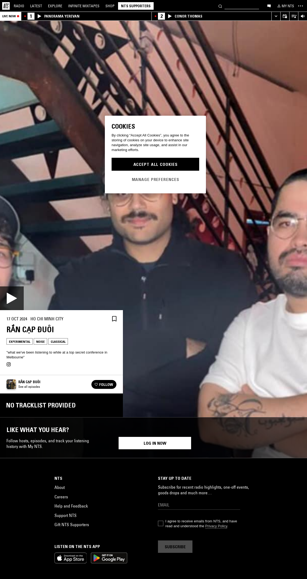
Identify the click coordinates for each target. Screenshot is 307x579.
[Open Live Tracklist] (293, 16)
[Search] (220, 5)
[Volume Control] (302, 16)
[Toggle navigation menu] (300, 6)
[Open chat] (269, 5)
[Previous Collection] (297, 480)
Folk (116, 519)
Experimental (19, 342)
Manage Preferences (155, 179)
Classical (58, 342)
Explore (55, 6)
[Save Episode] (114, 319)
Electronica (22, 528)
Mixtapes (83, 6)
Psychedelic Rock (166, 519)
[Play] (12, 298)
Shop (110, 6)
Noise (40, 342)
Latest (36, 6)
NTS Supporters (136, 6)
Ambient (72, 528)
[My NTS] (285, 6)
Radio (19, 6)
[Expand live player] (275, 16)
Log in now (155, 569)
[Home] (6, 6)
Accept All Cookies (155, 164)
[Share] (101, 318)
